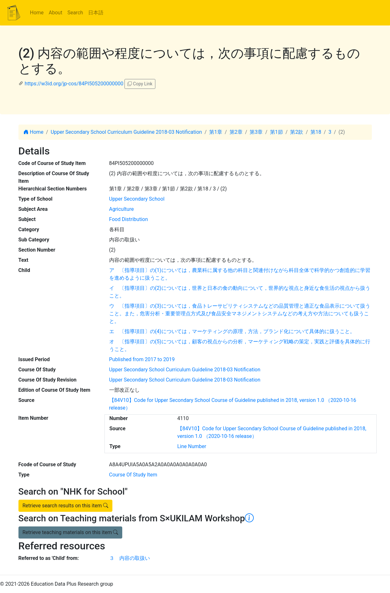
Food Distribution (128, 219)
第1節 (276, 132)
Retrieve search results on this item (65, 506)
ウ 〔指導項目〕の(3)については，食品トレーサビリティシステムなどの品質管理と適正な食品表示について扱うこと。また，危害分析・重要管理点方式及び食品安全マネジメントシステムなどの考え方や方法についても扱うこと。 (239, 313)
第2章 (236, 132)
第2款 (296, 132)
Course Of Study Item (133, 475)
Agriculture (121, 209)
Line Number (191, 446)
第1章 (215, 132)
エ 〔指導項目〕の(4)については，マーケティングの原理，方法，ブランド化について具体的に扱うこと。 (232, 331)
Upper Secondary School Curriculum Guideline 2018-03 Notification (126, 132)
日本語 (95, 13)
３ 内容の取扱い (129, 558)
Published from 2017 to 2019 (142, 359)
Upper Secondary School (137, 199)
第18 (315, 132)
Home (37, 13)
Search (75, 13)
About (55, 13)
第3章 (256, 132)
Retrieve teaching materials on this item (70, 532)
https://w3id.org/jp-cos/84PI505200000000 (74, 84)
